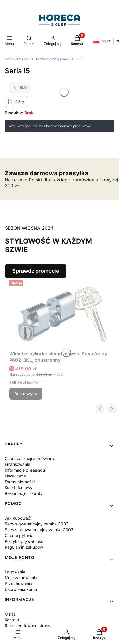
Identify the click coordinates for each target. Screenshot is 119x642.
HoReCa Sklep (16, 59)
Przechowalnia (18, 583)
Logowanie (15, 571)
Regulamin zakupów (24, 547)
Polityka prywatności (24, 541)
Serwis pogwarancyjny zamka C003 (39, 529)
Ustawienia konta (21, 589)
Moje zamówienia (21, 577)
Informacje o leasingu (25, 470)
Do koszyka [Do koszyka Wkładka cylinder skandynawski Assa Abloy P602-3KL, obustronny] (25, 393)
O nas (10, 613)
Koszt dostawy (19, 487)
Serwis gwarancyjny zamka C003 (36, 523)
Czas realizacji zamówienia (30, 458)
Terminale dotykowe (51, 59)
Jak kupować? (18, 518)
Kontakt (12, 619)
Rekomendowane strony (28, 625)
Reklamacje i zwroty (24, 493)
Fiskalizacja (15, 475)
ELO (78, 59)
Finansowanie (17, 464)
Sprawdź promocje (35, 271)
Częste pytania (19, 535)
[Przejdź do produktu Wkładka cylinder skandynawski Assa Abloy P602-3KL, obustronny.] (61, 313)
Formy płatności (20, 481)
